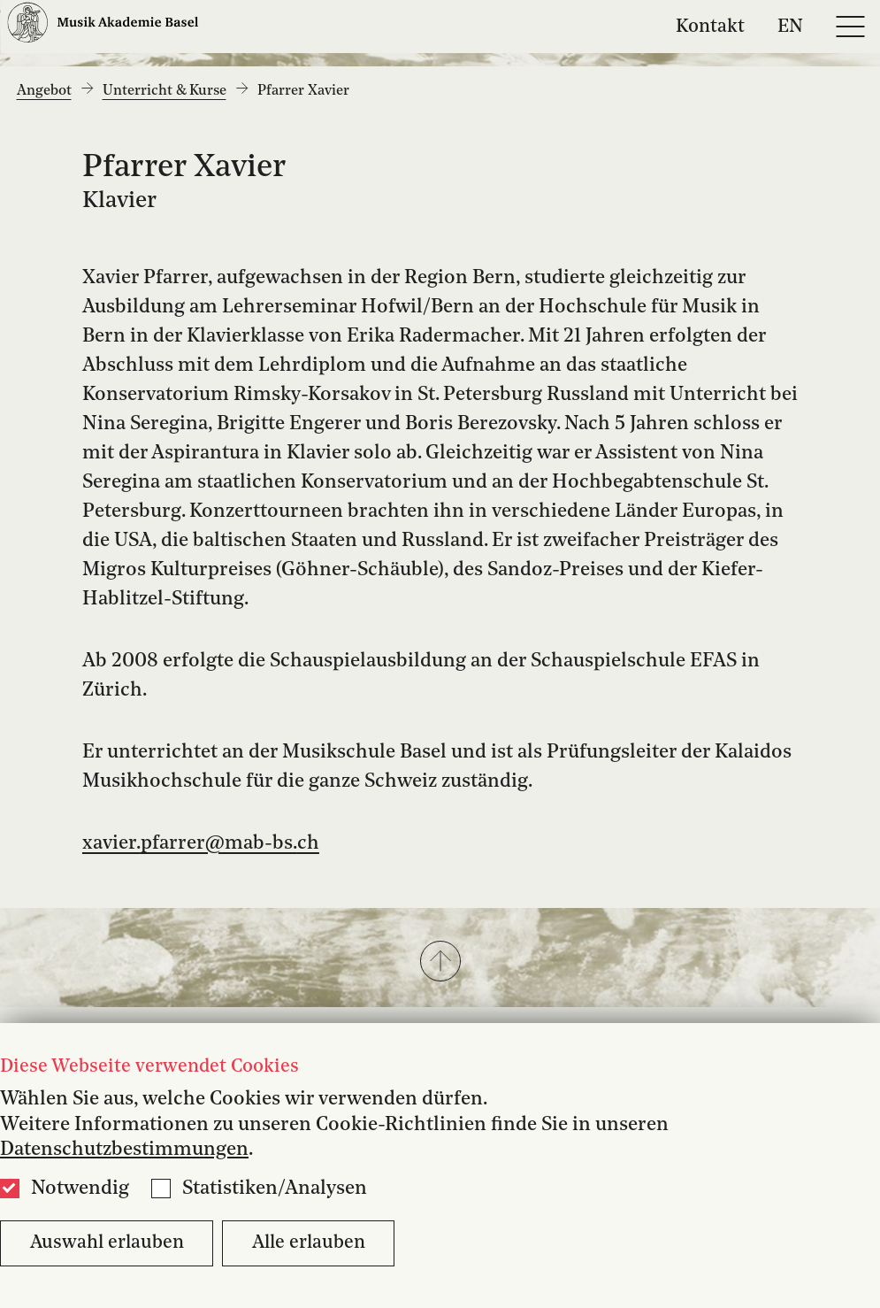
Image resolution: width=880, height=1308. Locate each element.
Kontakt (710, 26)
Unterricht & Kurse (164, 91)
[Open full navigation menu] (850, 27)
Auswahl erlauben (107, 1243)
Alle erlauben (308, 1243)
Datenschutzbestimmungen (124, 1149)
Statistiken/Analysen (274, 1188)
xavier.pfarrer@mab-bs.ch (200, 843)
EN (790, 26)
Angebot (44, 91)
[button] (440, 963)
